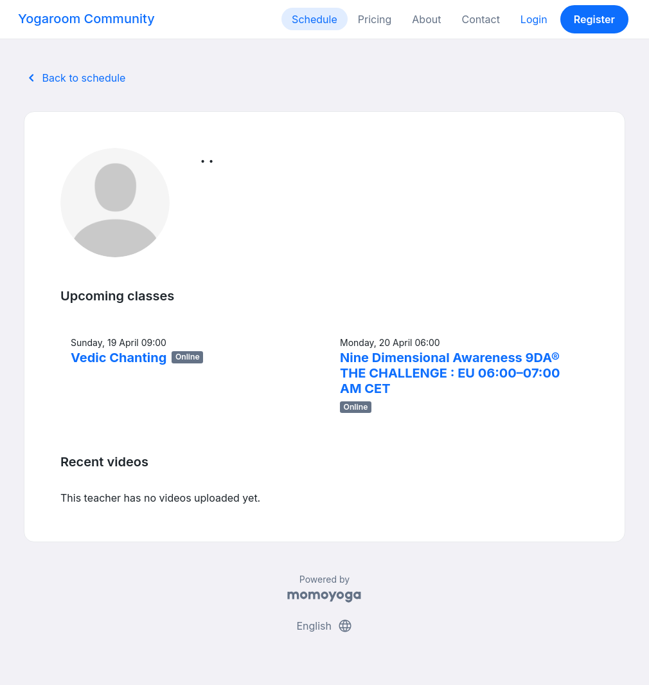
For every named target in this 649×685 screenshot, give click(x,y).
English (324, 626)
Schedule (314, 19)
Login (533, 19)
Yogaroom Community (86, 18)
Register (594, 19)
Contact (480, 19)
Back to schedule (74, 77)
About (426, 19)
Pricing (375, 19)
